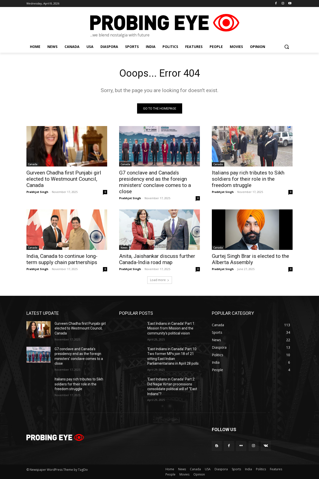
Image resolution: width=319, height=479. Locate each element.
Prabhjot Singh (37, 192)
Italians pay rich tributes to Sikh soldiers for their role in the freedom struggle (248, 179)
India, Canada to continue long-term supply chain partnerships (61, 259)
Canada (32, 164)
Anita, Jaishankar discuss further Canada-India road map (157, 259)
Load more (159, 280)
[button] (287, 47)
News (124, 247)
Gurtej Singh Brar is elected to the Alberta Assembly (250, 259)
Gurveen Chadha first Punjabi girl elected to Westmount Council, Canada (63, 179)
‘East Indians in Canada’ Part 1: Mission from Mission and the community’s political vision (171, 328)
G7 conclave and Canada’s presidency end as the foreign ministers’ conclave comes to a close (155, 182)
